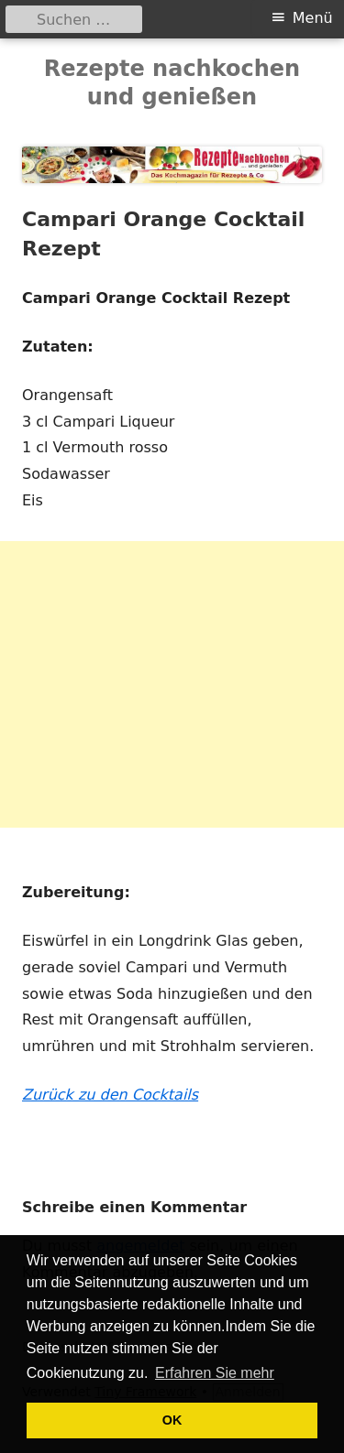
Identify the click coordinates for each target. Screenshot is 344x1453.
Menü (313, 18)
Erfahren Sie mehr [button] (214, 1373)
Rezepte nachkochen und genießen (172, 83)
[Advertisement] (172, 684)
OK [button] (172, 1420)
